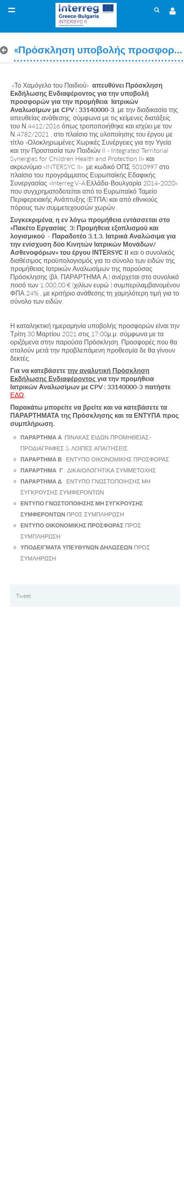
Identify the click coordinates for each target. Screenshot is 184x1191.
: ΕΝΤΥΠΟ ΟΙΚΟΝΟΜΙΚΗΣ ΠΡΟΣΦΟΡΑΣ (94, 459)
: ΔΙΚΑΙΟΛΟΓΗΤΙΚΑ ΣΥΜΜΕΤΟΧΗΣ (88, 470)
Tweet (23, 595)
